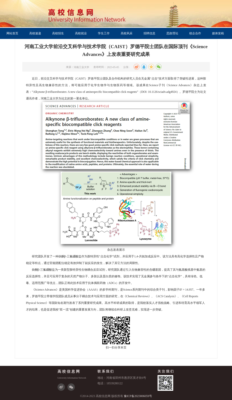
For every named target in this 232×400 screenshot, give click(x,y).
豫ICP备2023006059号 (138, 396)
